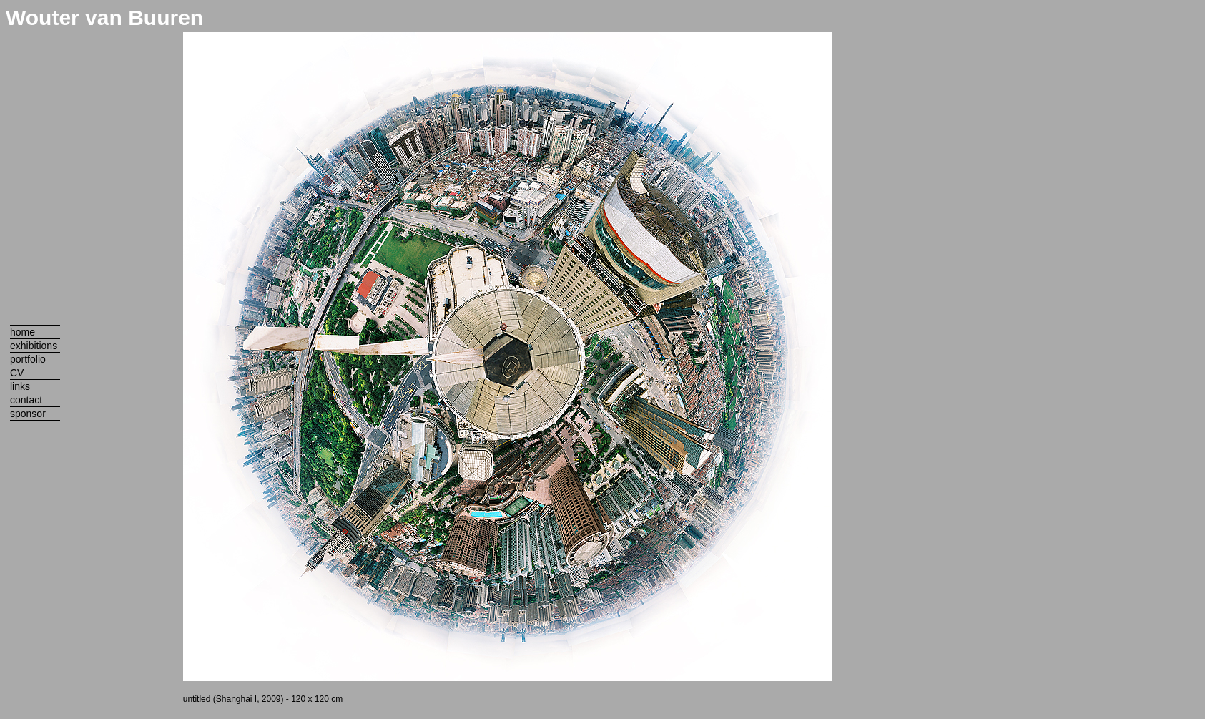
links (20, 386)
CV (17, 372)
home (22, 332)
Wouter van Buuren (104, 17)
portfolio (28, 359)
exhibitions (33, 345)
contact (26, 400)
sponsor (28, 413)
